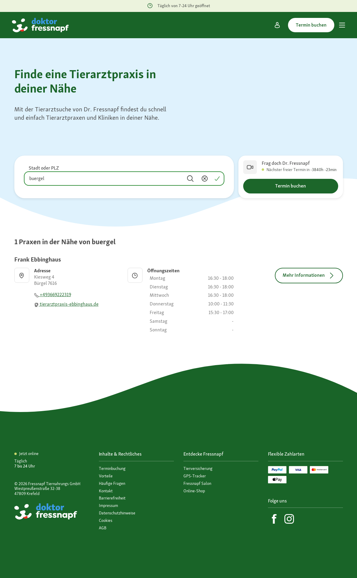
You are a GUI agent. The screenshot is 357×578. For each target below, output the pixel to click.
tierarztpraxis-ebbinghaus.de (66, 304)
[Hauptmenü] (342, 25)
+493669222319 (52, 294)
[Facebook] (274, 519)
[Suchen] (190, 178)
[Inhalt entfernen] (204, 178)
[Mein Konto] (277, 25)
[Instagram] (289, 519)
